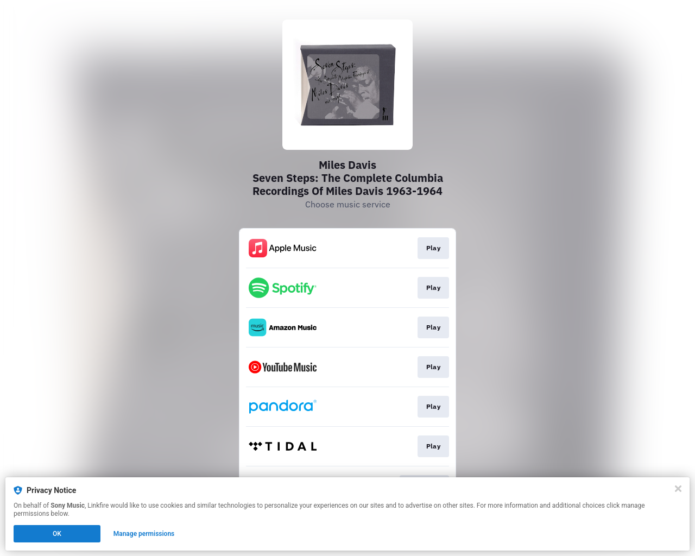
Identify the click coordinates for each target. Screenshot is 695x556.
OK (57, 534)
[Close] (678, 488)
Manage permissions (144, 534)
